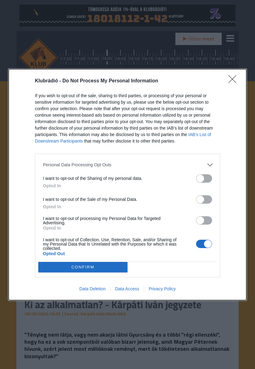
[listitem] (127, 165)
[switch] (204, 178)
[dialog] (127, 184)
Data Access (127, 288)
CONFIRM (82, 267)
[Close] (234, 81)
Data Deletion (92, 288)
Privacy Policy (162, 288)
